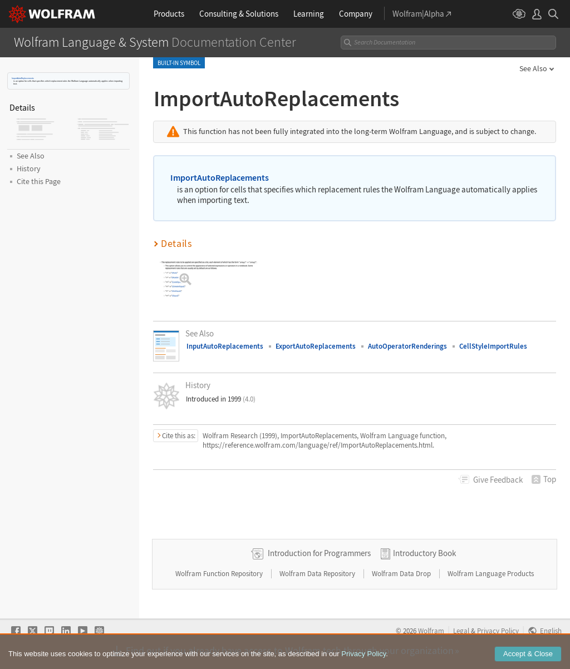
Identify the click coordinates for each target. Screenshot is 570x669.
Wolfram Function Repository (219, 573)
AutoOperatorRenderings (407, 346)
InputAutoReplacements (224, 346)
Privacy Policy (498, 630)
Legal (461, 630)
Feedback (498, 479)
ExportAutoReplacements (316, 346)
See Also (533, 68)
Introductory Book (424, 553)
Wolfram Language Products (491, 573)
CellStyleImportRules (493, 346)
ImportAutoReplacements (23, 78)
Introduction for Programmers (319, 553)
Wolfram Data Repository (318, 573)
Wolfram (431, 630)
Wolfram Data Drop (402, 573)
